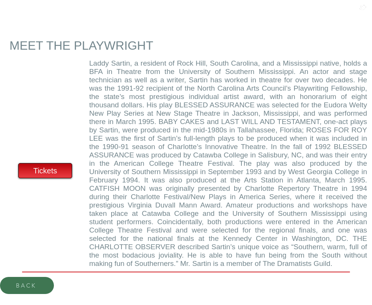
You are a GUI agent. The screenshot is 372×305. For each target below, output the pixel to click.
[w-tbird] (362, 7)
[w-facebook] (353, 7)
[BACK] (27, 285)
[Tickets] (45, 170)
